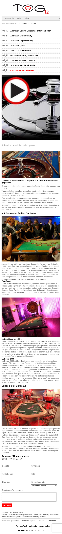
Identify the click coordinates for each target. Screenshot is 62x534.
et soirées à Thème (27, 23)
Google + (42, 522)
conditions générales (10, 522)
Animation (21, 36)
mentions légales (28, 522)
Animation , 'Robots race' (24, 55)
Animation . (22, 65)
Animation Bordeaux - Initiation (30, 31)
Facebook (52, 522)
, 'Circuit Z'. (23, 60)
